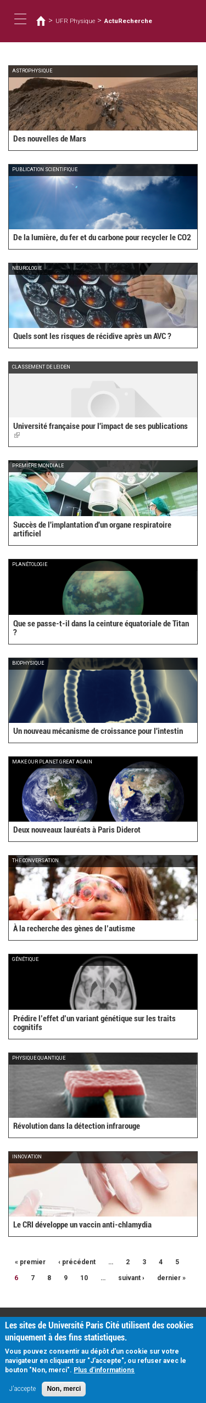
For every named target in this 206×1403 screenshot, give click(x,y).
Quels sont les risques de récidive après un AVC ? (92, 336)
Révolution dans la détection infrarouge (76, 1126)
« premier (30, 1262)
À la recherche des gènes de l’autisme (74, 929)
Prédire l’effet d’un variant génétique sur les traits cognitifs (94, 1023)
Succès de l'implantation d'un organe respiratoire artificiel (92, 529)
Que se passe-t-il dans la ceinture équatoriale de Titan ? (101, 628)
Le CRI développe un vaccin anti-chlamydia (82, 1225)
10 (84, 1278)
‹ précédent (77, 1262)
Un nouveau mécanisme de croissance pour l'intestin (98, 731)
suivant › (131, 1278)
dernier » (171, 1278)
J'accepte (22, 1394)
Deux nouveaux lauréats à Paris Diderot (77, 830)
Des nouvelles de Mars (49, 139)
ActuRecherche (128, 21)
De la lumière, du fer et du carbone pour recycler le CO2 (102, 237)
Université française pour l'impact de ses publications (100, 430)
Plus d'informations (104, 1375)
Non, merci (64, 1394)
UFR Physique (75, 21)
